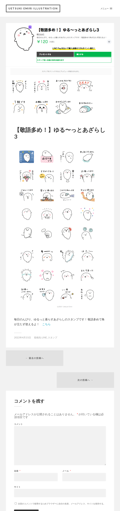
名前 (17, 450)
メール (66, 450)
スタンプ (52, 337)
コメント (18, 403)
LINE (44, 337)
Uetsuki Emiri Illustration (34, 8)
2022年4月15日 (22, 337)
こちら (46, 324)
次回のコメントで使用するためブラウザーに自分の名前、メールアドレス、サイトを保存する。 (61, 482)
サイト (17, 466)
